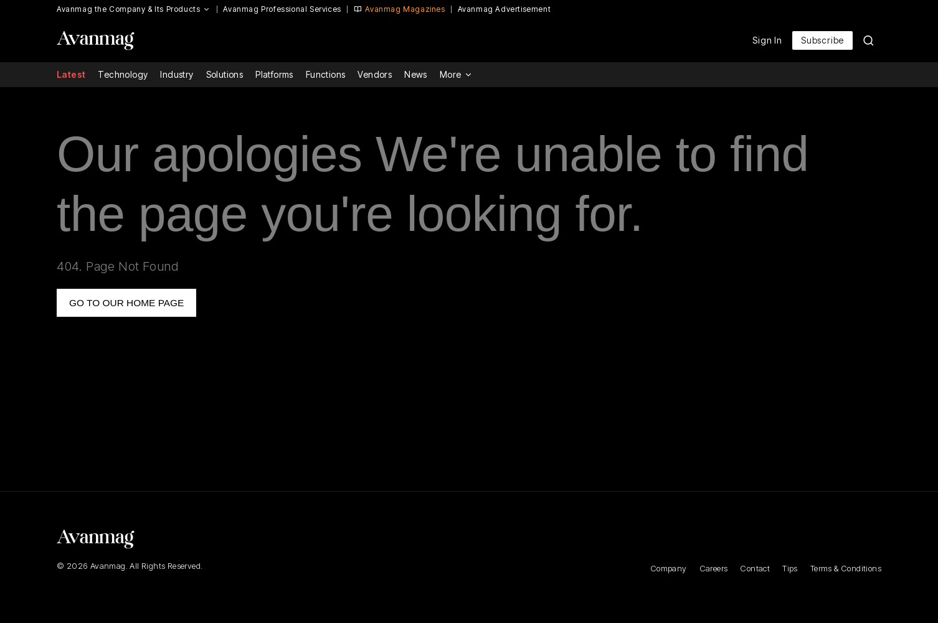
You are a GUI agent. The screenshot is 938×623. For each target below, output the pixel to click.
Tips (790, 568)
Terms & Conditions (845, 568)
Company (668, 568)
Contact (755, 568)
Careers (713, 568)
